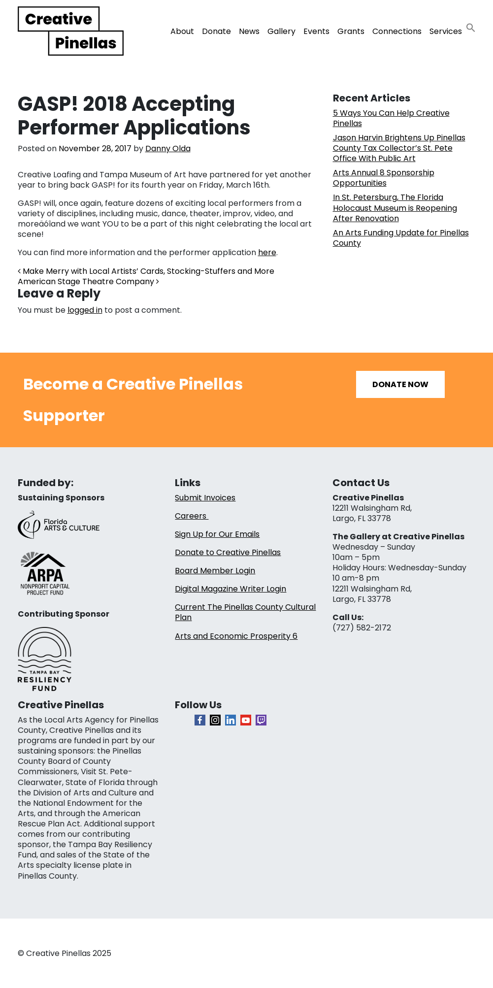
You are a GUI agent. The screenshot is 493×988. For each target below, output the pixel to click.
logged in (84, 310)
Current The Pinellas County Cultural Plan (245, 612)
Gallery (281, 31)
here (267, 252)
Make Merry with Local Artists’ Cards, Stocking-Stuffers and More (146, 271)
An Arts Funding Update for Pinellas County (401, 238)
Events (316, 31)
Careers (191, 516)
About (182, 31)
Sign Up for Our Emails (217, 534)
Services (445, 31)
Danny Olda (168, 148)
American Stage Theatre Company (88, 281)
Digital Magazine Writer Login (230, 588)
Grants (350, 31)
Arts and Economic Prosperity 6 (236, 636)
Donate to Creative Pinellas (228, 552)
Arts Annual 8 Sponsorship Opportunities (383, 178)
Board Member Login (215, 570)
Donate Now (400, 384)
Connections (397, 31)
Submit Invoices (205, 497)
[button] (471, 27)
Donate (216, 31)
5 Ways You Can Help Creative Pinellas (391, 118)
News (249, 31)
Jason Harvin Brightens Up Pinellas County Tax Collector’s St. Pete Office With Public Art (399, 148)
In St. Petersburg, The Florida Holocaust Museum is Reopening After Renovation (395, 208)
